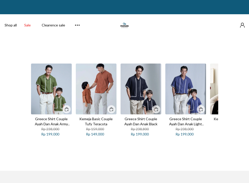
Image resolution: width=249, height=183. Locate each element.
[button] (242, 21)
